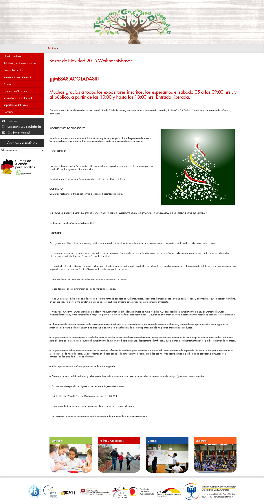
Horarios (8, 112)
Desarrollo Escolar (13, 70)
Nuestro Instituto (12, 56)
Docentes (152, 440)
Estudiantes (57, 440)
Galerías (12, 121)
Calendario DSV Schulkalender (24, 126)
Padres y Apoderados (112, 440)
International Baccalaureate (18, 98)
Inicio (51, 48)
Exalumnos (202, 440)
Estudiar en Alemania (15, 91)
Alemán (8, 84)
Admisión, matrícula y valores (20, 63)
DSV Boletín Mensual (19, 132)
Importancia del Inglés (15, 105)
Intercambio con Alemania (18, 77)
